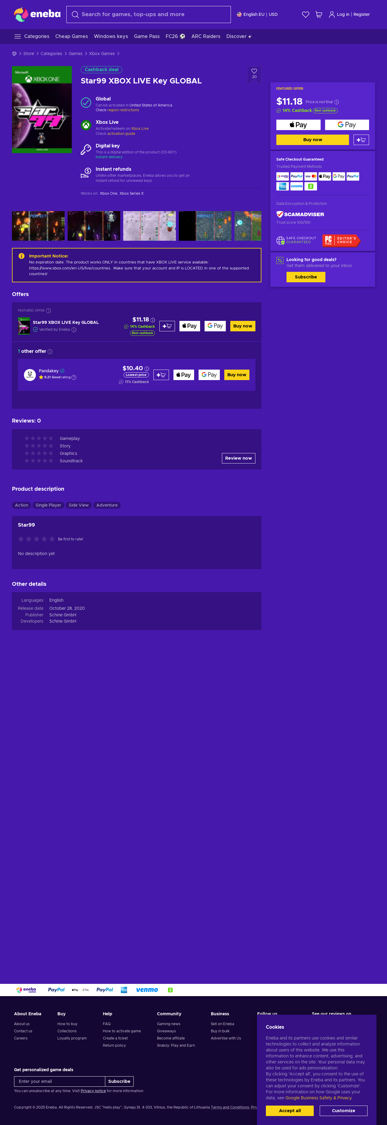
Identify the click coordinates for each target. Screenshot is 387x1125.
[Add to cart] (361, 140)
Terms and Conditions (230, 1107)
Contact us (23, 1031)
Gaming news (168, 1024)
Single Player (48, 505)
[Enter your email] (59, 1081)
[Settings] (257, 14)
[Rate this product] (38, 539)
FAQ (107, 1024)
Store (28, 54)
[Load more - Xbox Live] (86, 126)
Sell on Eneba (222, 1024)
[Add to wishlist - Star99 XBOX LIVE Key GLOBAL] (254, 75)
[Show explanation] (73, 377)
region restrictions (123, 110)
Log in (338, 14)
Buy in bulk (220, 1031)
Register (362, 15)
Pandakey (49, 371)
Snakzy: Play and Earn (176, 1045)
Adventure (107, 505)
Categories (51, 54)
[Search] (149, 14)
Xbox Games (102, 54)
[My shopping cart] (318, 14)
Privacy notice (93, 1091)
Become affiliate (171, 1038)
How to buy (67, 1024)
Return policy (114, 1045)
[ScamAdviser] (300, 214)
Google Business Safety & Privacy (318, 1098)
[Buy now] (298, 125)
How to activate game (122, 1031)
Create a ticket (115, 1038)
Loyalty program (72, 1038)
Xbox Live (140, 128)
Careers (21, 1038)
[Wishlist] (305, 14)
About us (22, 1024)
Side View (79, 505)
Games (76, 54)
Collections (67, 1031)
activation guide (121, 133)
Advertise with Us (226, 1038)
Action (21, 505)
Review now (238, 458)
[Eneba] (37, 14)
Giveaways (166, 1031)
